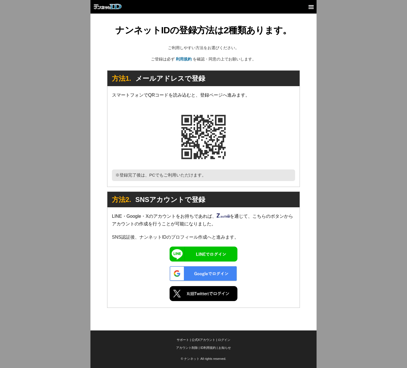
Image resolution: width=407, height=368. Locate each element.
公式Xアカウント (203, 339)
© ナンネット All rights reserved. (203, 358)
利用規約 (184, 59)
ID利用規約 (208, 347)
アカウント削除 (187, 347)
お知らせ (224, 347)
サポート (183, 339)
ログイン (224, 339)
